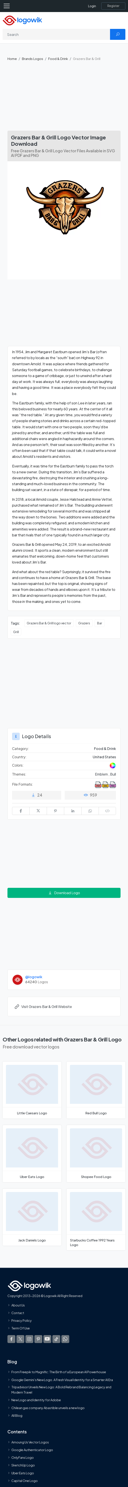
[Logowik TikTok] (56, 1339)
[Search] (56, 34)
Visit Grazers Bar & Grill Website (43, 1006)
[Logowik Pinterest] (38, 1339)
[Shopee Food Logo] (96, 1153)
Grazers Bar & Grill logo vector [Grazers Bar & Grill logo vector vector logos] (49, 623)
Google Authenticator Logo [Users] (32, 1450)
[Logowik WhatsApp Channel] (65, 1339)
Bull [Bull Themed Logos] (113, 774)
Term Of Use (20, 1328)
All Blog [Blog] (16, 1415)
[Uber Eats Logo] (32, 1153)
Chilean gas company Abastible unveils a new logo (48, 1408)
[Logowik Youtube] (47, 1339)
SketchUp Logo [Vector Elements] (23, 1465)
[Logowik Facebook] (11, 1339)
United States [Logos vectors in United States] (104, 757)
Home (12, 58)
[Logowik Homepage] (22, 20)
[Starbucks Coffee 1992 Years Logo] (96, 1219)
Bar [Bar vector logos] (99, 623)
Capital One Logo (24, 1481)
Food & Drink (58, 58)
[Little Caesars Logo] (32, 1090)
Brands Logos (32, 58)
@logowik (33, 976)
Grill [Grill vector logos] (16, 632)
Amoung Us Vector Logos (30, 1442)
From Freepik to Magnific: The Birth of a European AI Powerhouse (58, 1372)
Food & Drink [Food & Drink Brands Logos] (105, 748)
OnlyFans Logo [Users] (22, 1457)
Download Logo (64, 892)
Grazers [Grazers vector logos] (84, 623)
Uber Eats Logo (22, 1473)
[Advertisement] (64, 97)
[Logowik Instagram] (29, 1339)
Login (92, 6)
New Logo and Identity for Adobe (36, 1400)
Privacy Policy (21, 1320)
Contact (17, 1313)
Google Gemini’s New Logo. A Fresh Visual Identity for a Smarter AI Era (62, 1380)
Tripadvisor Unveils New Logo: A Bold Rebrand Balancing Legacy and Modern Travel (61, 1389)
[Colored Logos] (112, 765)
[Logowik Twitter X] (20, 1339)
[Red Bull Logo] (96, 1090)
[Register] (113, 5)
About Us (18, 1305)
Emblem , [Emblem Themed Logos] (102, 774)
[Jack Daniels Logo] (32, 1217)
